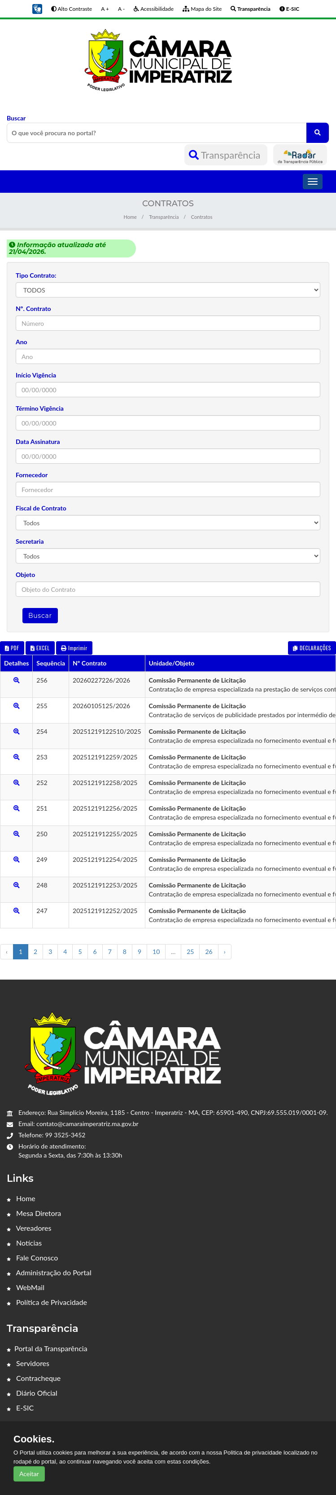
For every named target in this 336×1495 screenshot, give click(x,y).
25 (190, 951)
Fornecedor (32, 475)
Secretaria (30, 541)
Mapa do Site (202, 8)
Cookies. (34, 1439)
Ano (21, 342)
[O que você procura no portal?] (317, 133)
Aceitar (29, 1473)
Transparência (226, 155)
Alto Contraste (71, 8)
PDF (12, 648)
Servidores (28, 1363)
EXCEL (40, 648)
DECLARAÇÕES (312, 648)
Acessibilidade (154, 8)
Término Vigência (40, 408)
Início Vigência (36, 375)
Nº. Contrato (33, 308)
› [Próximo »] (225, 951)
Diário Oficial (32, 1393)
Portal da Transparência (47, 1348)
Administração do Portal (49, 1272)
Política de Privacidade (47, 1302)
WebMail (25, 1287)
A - (121, 8)
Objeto (25, 574)
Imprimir (74, 648)
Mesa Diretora (34, 1213)
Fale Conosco (32, 1257)
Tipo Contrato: (36, 275)
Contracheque (34, 1378)
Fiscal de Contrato (41, 508)
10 (156, 951)
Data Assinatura (38, 441)
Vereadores (29, 1228)
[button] (37, 8)
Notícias (24, 1242)
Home (129, 217)
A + (105, 8)
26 (208, 951)
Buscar (168, 128)
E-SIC (20, 1407)
